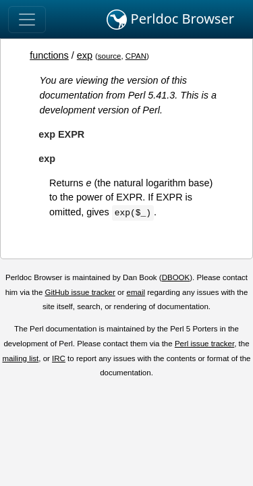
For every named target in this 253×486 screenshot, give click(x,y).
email (135, 292)
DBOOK (176, 277)
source (109, 56)
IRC (58, 358)
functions (49, 55)
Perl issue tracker (204, 344)
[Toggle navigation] (27, 19)
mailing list (20, 358)
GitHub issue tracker (80, 292)
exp (84, 55)
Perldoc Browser (170, 19)
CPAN (135, 56)
